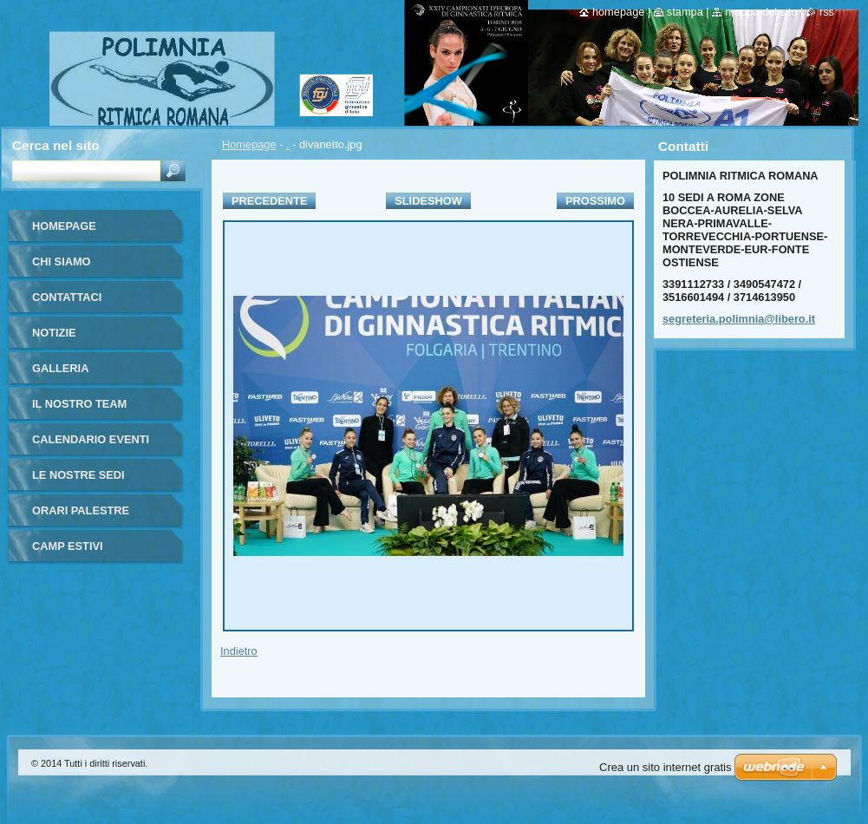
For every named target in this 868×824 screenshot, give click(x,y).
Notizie (53, 332)
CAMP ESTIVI (67, 546)
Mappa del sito (761, 11)
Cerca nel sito (56, 145)
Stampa (685, 11)
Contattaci (66, 297)
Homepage (249, 144)
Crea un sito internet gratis (665, 767)
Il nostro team (79, 403)
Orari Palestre (80, 510)
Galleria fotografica (73, 374)
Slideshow (428, 200)
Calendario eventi (90, 439)
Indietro (239, 650)
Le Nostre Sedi (78, 474)
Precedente (269, 200)
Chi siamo (61, 261)
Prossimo (595, 200)
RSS (826, 11)
